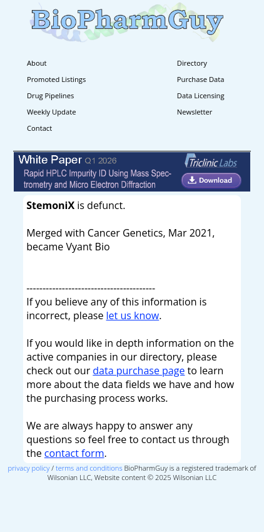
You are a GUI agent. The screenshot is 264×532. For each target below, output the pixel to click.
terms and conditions (89, 468)
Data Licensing (201, 95)
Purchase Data (201, 79)
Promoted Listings (56, 79)
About (37, 63)
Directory (192, 63)
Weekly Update (51, 111)
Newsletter (195, 111)
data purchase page (139, 370)
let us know (133, 315)
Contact (39, 128)
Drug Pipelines (50, 95)
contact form (74, 453)
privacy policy (29, 468)
